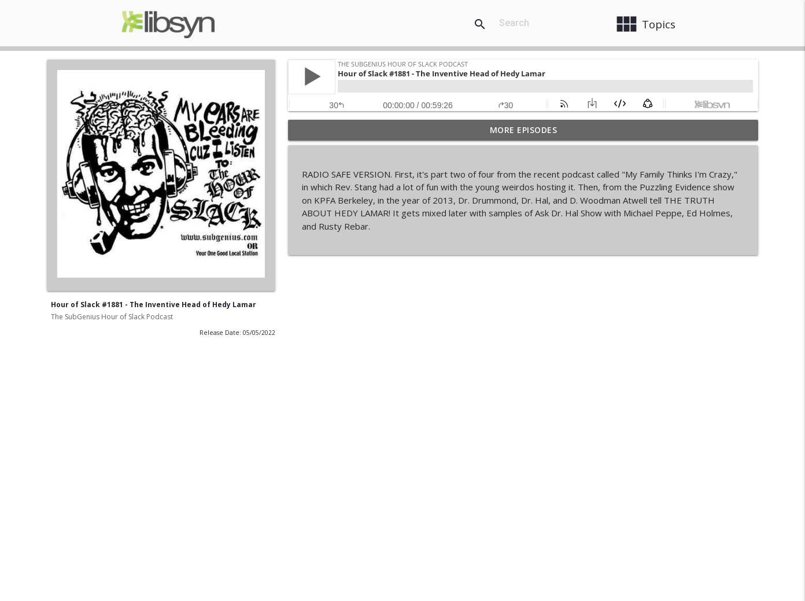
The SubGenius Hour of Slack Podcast (112, 317)
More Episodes (523, 129)
